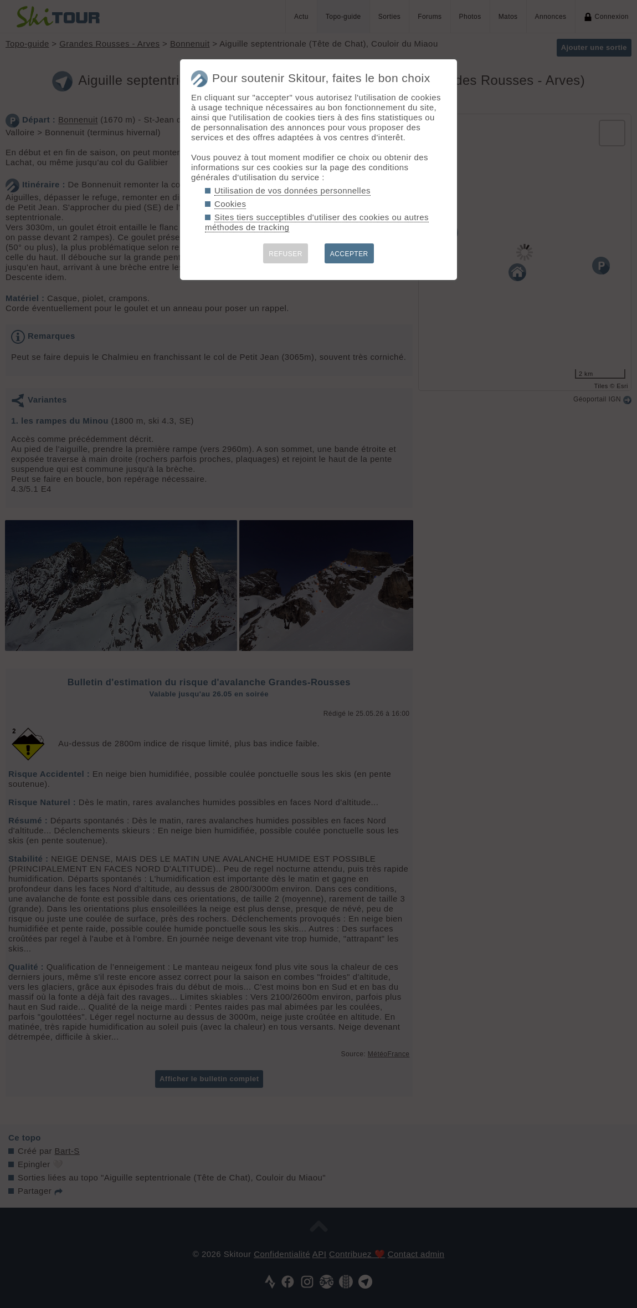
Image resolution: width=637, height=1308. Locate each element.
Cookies (230, 203)
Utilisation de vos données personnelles (292, 190)
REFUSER (285, 254)
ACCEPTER (349, 254)
